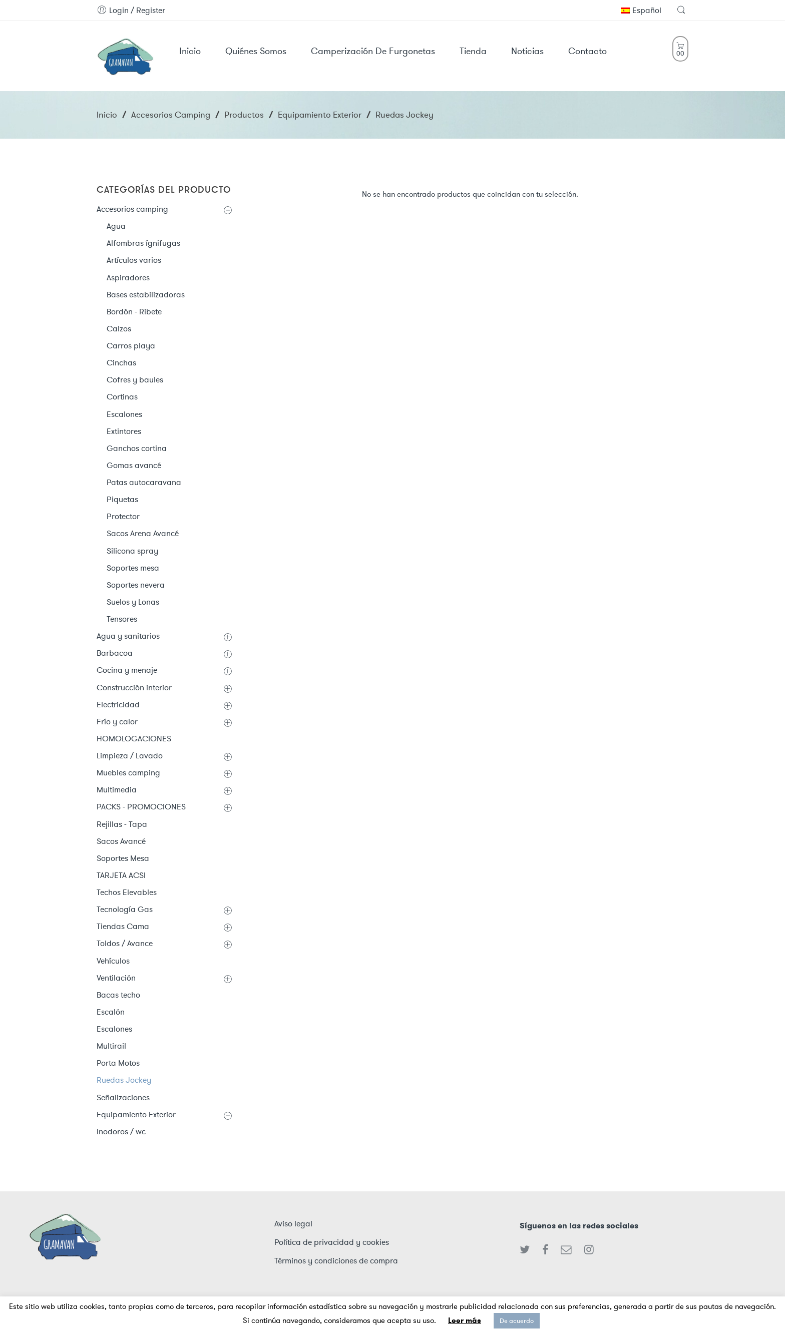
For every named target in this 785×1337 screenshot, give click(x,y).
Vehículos (113, 961)
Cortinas (122, 396)
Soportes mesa (133, 568)
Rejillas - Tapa (122, 824)
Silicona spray (132, 551)
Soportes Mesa (123, 858)
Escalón (111, 1012)
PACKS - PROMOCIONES (141, 806)
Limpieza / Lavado (130, 755)
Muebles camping (128, 772)
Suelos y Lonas (133, 602)
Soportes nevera (136, 585)
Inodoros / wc (121, 1131)
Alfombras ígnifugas (143, 243)
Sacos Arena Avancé (143, 533)
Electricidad (118, 704)
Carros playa (131, 345)
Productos (244, 115)
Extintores (124, 431)
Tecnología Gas (125, 909)
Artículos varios (134, 260)
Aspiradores (128, 277)
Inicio (107, 115)
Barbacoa (115, 653)
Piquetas (122, 499)
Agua (116, 226)
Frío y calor (117, 721)
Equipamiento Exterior (319, 115)
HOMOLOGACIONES (134, 738)
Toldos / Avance (125, 943)
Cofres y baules (135, 379)
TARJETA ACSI (121, 875)
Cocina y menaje (127, 670)
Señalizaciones (123, 1097)
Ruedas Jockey (124, 1080)
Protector (123, 516)
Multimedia (117, 789)
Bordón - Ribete (134, 311)
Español (641, 10)
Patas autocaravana (144, 482)
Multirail (111, 1046)
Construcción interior (134, 687)
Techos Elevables (127, 892)
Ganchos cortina (137, 448)
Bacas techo (118, 995)
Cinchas (121, 362)
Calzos (119, 328)
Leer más (464, 1320)
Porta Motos (118, 1063)
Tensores (122, 619)
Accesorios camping (170, 115)
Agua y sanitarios (128, 636)
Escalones (124, 414)
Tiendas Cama (123, 926)
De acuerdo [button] (517, 1320)
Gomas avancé (134, 465)
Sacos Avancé (121, 841)
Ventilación (116, 978)
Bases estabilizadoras (146, 294)
